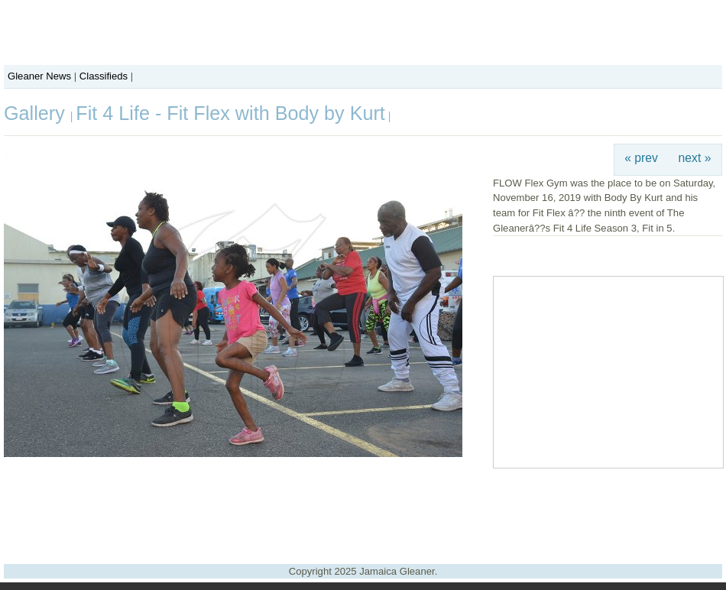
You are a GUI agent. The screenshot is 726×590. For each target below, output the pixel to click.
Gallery (37, 113)
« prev (641, 157)
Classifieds (103, 76)
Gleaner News (39, 76)
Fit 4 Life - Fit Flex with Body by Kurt (230, 113)
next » (695, 157)
